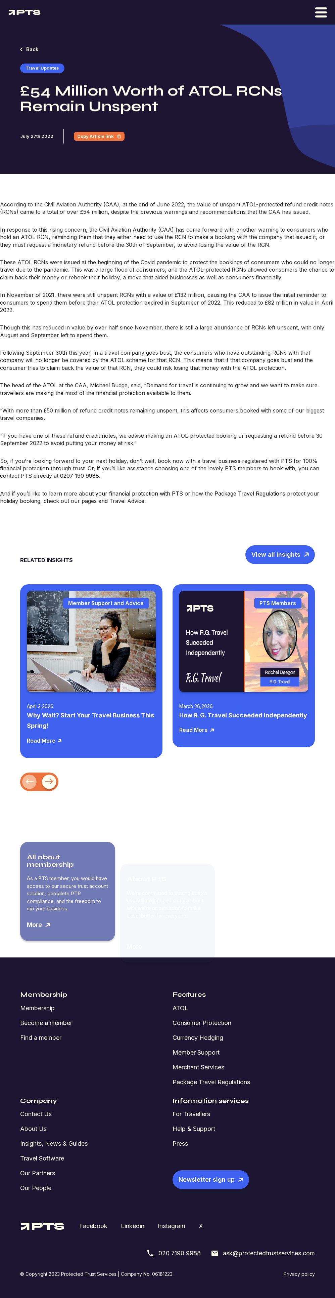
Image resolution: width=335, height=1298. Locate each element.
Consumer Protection (202, 1022)
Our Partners (37, 1173)
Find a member (40, 1037)
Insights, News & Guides (54, 1143)
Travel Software (42, 1158)
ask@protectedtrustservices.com (263, 1253)
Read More (44, 740)
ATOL (180, 1008)
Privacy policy (299, 1274)
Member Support (196, 1052)
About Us (33, 1128)
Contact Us (36, 1113)
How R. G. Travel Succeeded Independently (243, 715)
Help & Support (194, 1128)
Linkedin (132, 1225)
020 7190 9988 (173, 1253)
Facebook (93, 1225)
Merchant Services (198, 1067)
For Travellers (191, 1113)
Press (180, 1143)
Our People (35, 1187)
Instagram (171, 1225)
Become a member (46, 1022)
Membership (37, 1008)
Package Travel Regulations (211, 1082)
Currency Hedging (198, 1037)
